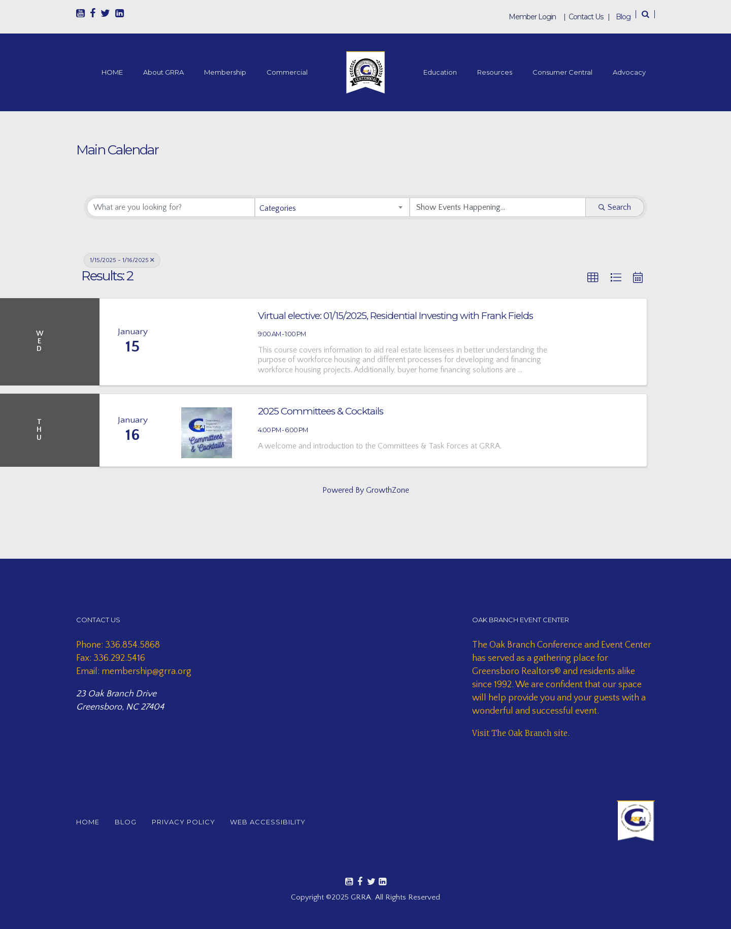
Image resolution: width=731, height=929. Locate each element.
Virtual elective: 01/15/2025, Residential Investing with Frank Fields (395, 316)
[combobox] (332, 207)
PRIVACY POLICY (188, 822)
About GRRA (163, 72)
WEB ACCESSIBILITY (276, 822)
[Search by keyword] (171, 207)
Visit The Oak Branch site (520, 733)
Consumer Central (562, 72)
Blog (623, 16)
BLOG (128, 822)
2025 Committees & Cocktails (320, 411)
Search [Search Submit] (615, 207)
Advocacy (629, 72)
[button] (593, 278)
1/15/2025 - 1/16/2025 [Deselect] (122, 260)
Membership (225, 72)
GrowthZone (387, 490)
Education (440, 72)
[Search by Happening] (498, 207)
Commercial (287, 72)
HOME (112, 72)
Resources (494, 72)
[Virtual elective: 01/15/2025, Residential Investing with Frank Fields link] (206, 342)
